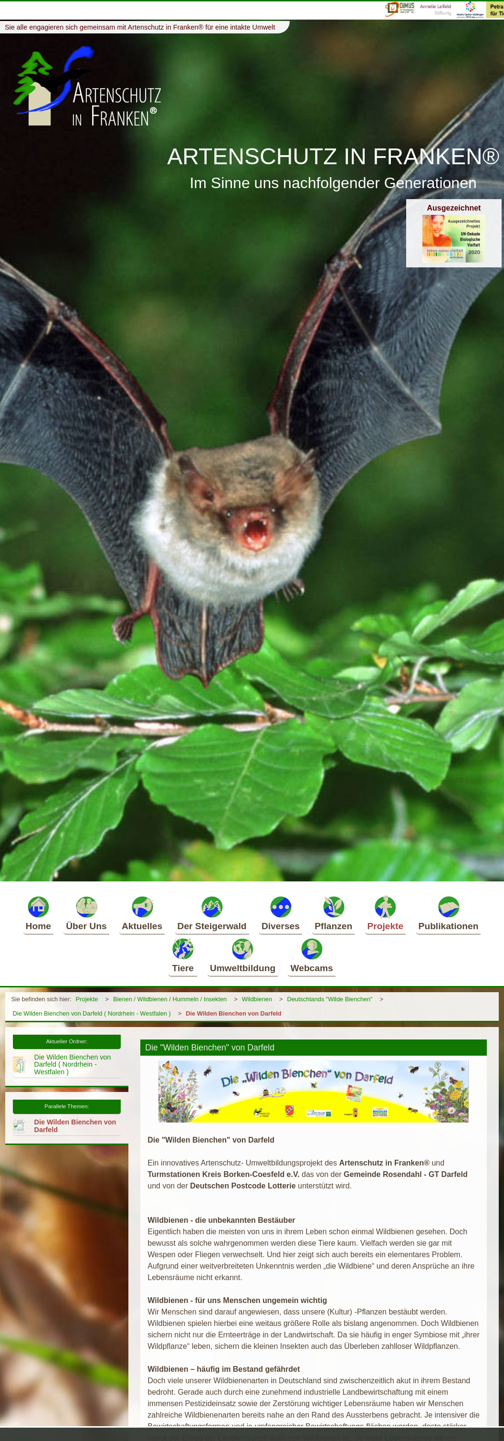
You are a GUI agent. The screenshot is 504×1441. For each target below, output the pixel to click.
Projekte (386, 913)
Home (38, 913)
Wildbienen (257, 999)
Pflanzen (333, 913)
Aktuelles (142, 913)
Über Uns (86, 913)
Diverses (281, 913)
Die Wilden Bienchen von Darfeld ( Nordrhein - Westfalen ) (92, 1013)
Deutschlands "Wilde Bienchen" (330, 999)
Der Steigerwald (212, 913)
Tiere (183, 955)
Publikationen (449, 913)
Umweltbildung (243, 955)
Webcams (311, 955)
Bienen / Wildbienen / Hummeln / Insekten (170, 999)
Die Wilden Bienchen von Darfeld (233, 1013)
